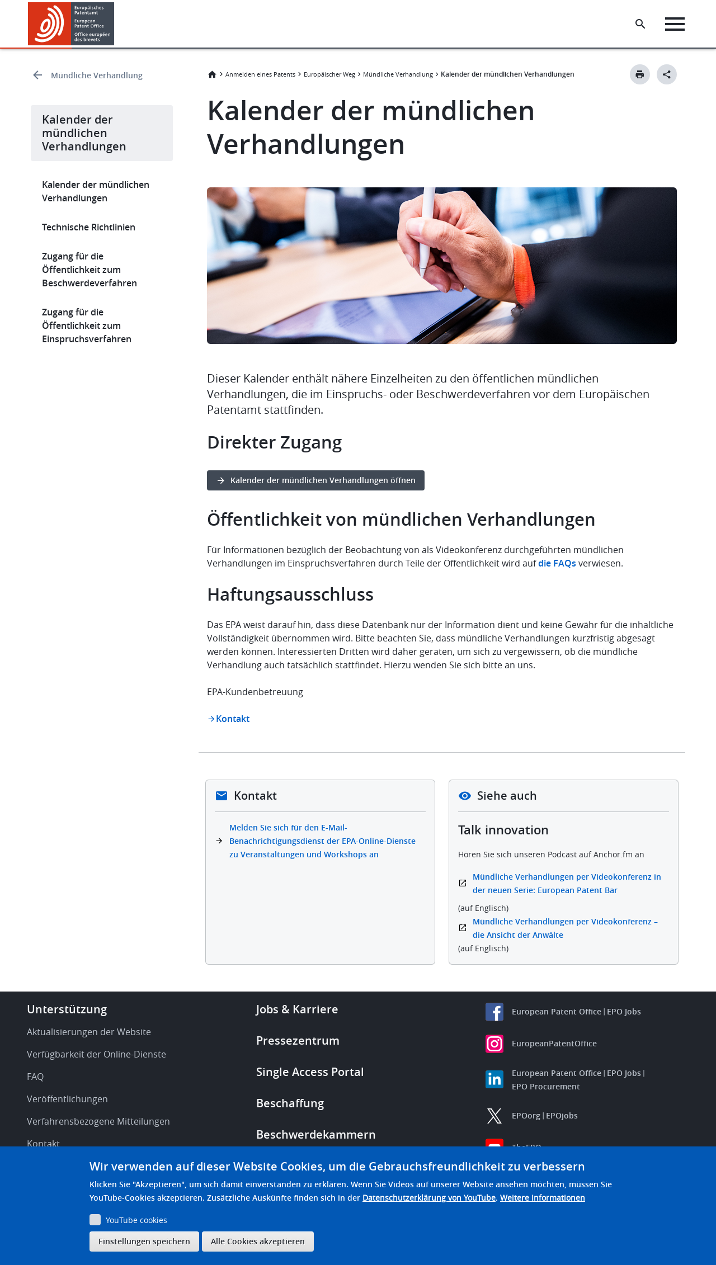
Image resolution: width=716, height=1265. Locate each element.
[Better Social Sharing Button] (667, 74)
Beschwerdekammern (316, 1134)
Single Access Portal (310, 1071)
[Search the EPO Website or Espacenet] (640, 24)
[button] (116, 24)
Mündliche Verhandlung (97, 75)
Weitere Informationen (542, 1197)
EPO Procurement (546, 1086)
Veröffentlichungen (67, 1099)
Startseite (212, 74)
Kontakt (232, 718)
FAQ (35, 1076)
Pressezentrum (298, 1040)
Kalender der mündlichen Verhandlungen (95, 191)
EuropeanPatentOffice (554, 1043)
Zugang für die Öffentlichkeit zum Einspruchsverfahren (86, 325)
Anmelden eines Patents (260, 74)
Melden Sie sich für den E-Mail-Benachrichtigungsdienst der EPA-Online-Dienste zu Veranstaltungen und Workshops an (322, 841)
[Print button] (640, 74)
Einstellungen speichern (144, 1241)
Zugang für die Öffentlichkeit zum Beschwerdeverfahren (89, 269)
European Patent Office (556, 1011)
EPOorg (526, 1115)
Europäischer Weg (329, 74)
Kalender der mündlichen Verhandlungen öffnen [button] (323, 480)
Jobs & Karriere (297, 1009)
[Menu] (675, 24)
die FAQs (556, 563)
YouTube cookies (136, 1220)
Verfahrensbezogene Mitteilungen (98, 1121)
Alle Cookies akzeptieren (258, 1241)
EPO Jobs (624, 1011)
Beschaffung (290, 1103)
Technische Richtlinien (88, 227)
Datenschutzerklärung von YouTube (429, 1197)
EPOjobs (562, 1115)
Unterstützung (67, 1009)
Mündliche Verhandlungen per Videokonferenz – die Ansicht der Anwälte (565, 928)
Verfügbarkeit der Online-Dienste (96, 1054)
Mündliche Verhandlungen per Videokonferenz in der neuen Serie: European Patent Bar (567, 883)
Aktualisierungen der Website (89, 1032)
